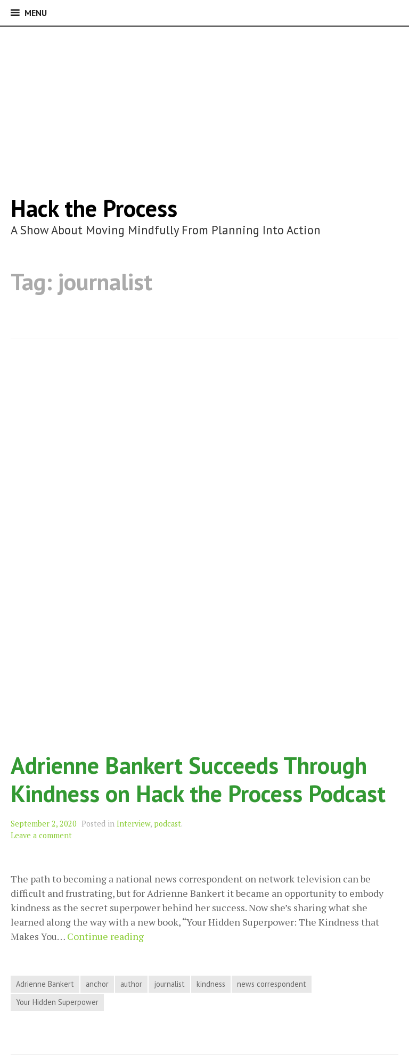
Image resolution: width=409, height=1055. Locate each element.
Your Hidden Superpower (57, 1002)
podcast (167, 824)
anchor (97, 984)
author (131, 984)
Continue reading (105, 936)
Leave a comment (41, 835)
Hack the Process (94, 208)
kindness (211, 984)
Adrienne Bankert (45, 984)
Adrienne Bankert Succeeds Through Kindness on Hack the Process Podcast (198, 779)
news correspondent (271, 984)
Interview (133, 824)
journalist (169, 984)
